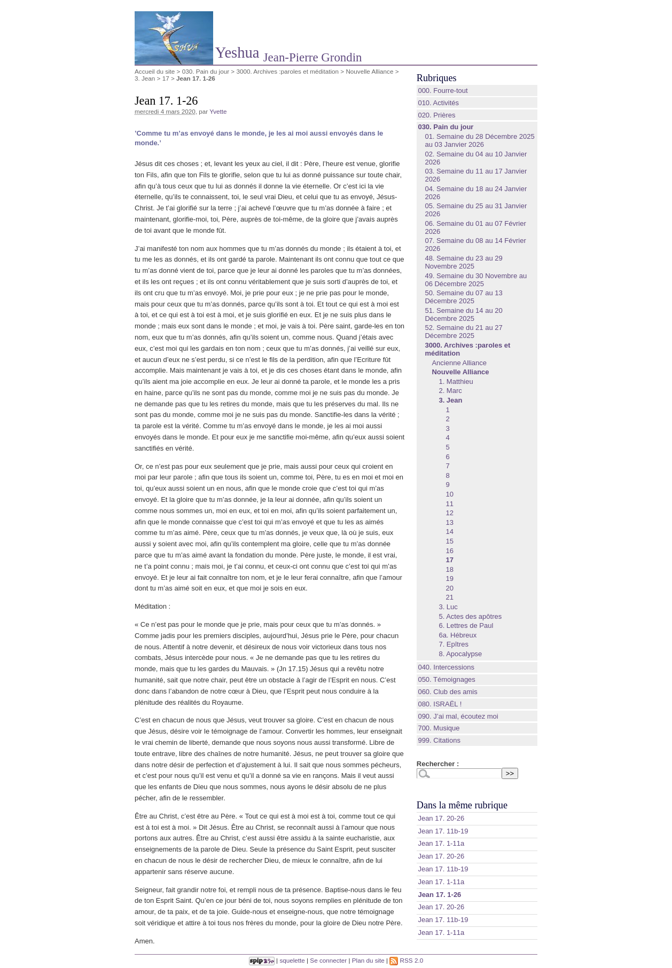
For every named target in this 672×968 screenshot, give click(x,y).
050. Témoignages (446, 679)
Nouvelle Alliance (369, 71)
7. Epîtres (453, 644)
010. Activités (438, 103)
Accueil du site (155, 71)
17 (165, 78)
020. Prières (436, 115)
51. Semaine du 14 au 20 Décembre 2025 (463, 314)
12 (449, 513)
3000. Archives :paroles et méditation (287, 71)
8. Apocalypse (460, 654)
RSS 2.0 (406, 960)
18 (449, 569)
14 (449, 532)
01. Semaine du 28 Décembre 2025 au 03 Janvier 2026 (479, 140)
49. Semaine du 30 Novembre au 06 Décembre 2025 (476, 280)
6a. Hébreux (457, 635)
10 (449, 494)
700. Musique (438, 728)
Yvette (218, 111)
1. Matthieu (456, 381)
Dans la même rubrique (462, 805)
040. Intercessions (446, 667)
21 (449, 597)
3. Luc (448, 607)
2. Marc (450, 391)
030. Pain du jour (205, 71)
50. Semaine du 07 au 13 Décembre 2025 (463, 297)
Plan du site (368, 960)
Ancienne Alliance (459, 363)
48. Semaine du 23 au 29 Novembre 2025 (463, 262)
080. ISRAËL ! (440, 704)
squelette (291, 960)
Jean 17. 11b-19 (443, 831)
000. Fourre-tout (442, 90)
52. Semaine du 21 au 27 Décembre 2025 (463, 332)
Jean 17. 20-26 (441, 818)
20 (449, 588)
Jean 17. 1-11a (441, 843)
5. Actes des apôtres (470, 616)
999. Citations (439, 740)
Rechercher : (438, 764)
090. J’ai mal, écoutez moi (458, 716)
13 (449, 522)
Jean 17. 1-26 (439, 895)
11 (449, 504)
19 (449, 578)
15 (449, 541)
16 (449, 551)
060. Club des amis (447, 692)
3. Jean (145, 78)
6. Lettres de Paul (466, 625)
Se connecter (328, 960)
